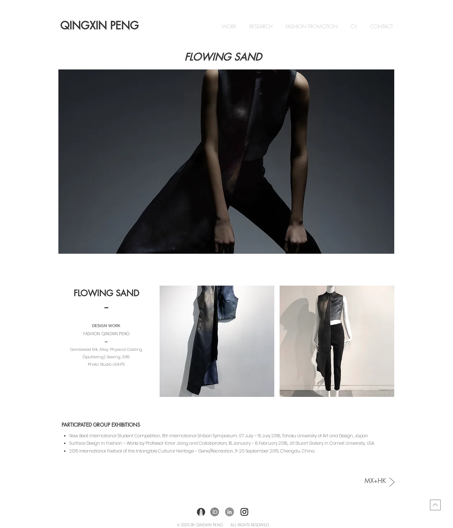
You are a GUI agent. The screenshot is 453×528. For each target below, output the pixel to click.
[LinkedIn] (229, 511)
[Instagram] (244, 512)
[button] (226, 161)
